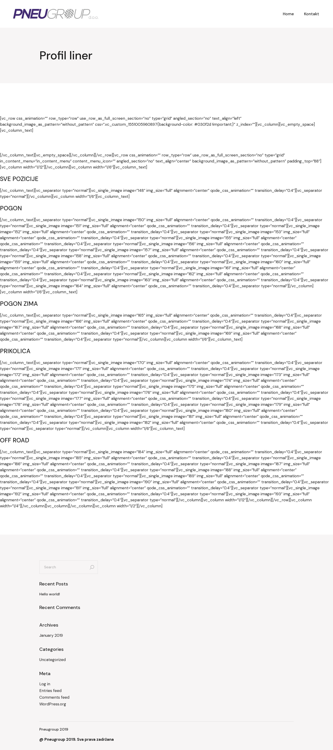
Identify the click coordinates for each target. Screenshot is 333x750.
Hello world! (49, 594)
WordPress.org (52, 704)
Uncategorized (52, 659)
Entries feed (50, 690)
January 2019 (51, 635)
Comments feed (54, 697)
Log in (44, 683)
